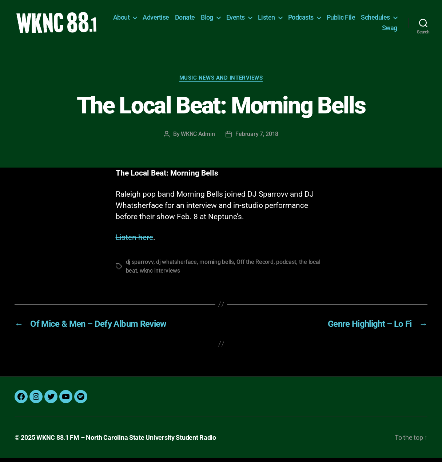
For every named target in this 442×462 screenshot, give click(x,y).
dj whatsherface (176, 266)
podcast (286, 266)
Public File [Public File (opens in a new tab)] (383, 19)
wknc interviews (160, 275)
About (163, 19)
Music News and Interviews (221, 82)
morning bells (216, 266)
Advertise (198, 19)
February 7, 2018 (256, 138)
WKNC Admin (198, 138)
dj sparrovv (140, 266)
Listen (308, 19)
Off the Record (254, 266)
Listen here (134, 241)
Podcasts (342, 19)
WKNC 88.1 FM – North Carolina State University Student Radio (126, 441)
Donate (227, 19)
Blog (249, 19)
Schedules (354, 30)
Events (277, 19)
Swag (389, 30)
